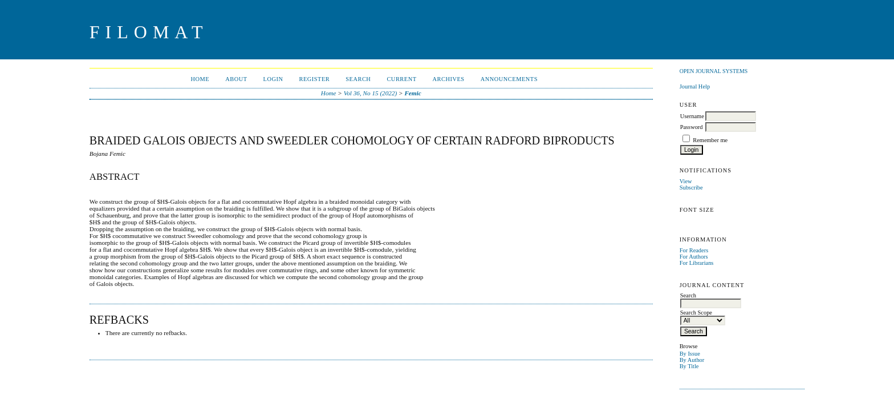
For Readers (694, 250)
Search (358, 79)
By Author (692, 360)
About (236, 79)
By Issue (690, 353)
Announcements (509, 79)
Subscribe (691, 187)
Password (691, 127)
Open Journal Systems (714, 71)
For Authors (694, 256)
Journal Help (695, 86)
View (686, 181)
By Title (689, 366)
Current (401, 79)
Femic (412, 93)
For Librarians (697, 263)
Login (273, 79)
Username (692, 116)
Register (314, 79)
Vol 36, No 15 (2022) (370, 93)
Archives (449, 79)
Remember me (710, 140)
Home (199, 79)
